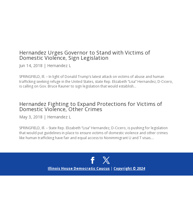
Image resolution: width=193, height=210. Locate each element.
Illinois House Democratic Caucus (79, 168)
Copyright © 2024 (129, 168)
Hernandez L (59, 65)
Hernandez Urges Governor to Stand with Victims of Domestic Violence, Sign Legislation (84, 55)
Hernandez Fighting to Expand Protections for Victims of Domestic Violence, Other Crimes (90, 106)
